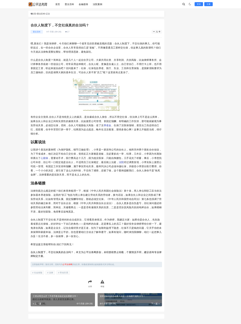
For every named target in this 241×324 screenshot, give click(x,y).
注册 (208, 4)
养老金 (107, 125)
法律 (51, 272)
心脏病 (44, 158)
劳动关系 (64, 272)
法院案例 (97, 4)
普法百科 (69, 4)
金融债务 (83, 4)
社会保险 (38, 272)
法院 (121, 162)
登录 (199, 4)
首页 (57, 4)
